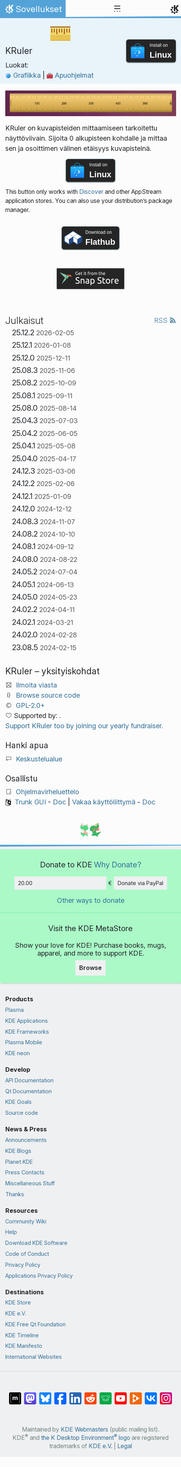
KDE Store (18, 1302)
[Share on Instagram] (166, 1395)
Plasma (14, 1010)
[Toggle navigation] (117, 9)
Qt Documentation (28, 1091)
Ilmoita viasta (36, 685)
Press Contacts (24, 1172)
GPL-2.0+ (30, 705)
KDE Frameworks (27, 1031)
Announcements (26, 1140)
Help (11, 1232)
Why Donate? (117, 864)
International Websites (33, 1356)
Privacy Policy (22, 1264)
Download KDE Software (36, 1243)
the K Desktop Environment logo (85, 1437)
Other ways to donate (90, 900)
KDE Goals (18, 1102)
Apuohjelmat (70, 75)
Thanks (14, 1194)
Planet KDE (19, 1162)
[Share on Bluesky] (45, 1395)
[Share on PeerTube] (136, 1395)
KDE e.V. (15, 1313)
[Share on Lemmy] (106, 1395)
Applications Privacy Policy (39, 1275)
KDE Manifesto (23, 1346)
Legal (124, 1446)
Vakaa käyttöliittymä (103, 802)
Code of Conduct (27, 1254)
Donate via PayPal (140, 883)
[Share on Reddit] (90, 1395)
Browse (90, 967)
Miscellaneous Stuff (30, 1183)
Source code (21, 1112)
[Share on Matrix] (15, 1395)
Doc (59, 802)
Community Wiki (25, 1221)
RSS (165, 320)
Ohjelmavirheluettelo (47, 792)
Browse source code (48, 695)
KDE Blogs (18, 1151)
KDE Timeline (22, 1335)
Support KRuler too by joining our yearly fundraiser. (84, 726)
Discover (91, 191)
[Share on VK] (151, 1395)
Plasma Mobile (23, 1042)
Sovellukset (32, 11)
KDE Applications (26, 1020)
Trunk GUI (30, 802)
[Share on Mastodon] (30, 1395)
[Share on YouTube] (121, 1395)
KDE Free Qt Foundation (35, 1324)
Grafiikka (24, 75)
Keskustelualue (39, 759)
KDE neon (17, 1053)
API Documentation (29, 1080)
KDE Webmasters (84, 1429)
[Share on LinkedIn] (75, 1395)
